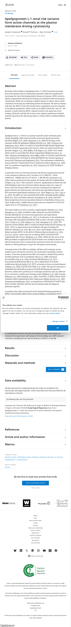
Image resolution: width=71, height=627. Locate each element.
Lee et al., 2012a (11, 234)
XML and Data (35, 543)
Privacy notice (36, 488)
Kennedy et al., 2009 (29, 276)
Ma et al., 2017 (32, 262)
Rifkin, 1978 (32, 150)
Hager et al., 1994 (20, 140)
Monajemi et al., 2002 (13, 212)
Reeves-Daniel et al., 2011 (53, 232)
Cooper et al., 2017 (13, 182)
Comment (49, 58)
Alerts (35, 523)
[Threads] (50, 551)
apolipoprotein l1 (11, 460)
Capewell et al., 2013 (29, 165)
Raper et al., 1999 (45, 150)
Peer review (42, 75)
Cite (25, 57)
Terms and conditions (35, 528)
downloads (20, 65)
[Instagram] (38, 551)
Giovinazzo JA (10, 405)
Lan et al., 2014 (22, 259)
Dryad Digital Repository (37, 408)
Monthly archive (35, 535)
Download (12, 57)
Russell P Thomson (30, 32)
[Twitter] (26, 551)
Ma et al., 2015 (34, 229)
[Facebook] (55, 551)
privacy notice (54, 313)
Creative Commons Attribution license (42, 615)
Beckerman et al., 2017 (48, 259)
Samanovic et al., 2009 (36, 140)
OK (58, 328)
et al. (56, 32)
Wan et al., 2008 (41, 257)
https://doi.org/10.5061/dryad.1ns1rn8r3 (19, 416)
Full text (14, 75)
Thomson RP (21, 405)
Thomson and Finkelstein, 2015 (22, 155)
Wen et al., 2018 (39, 267)
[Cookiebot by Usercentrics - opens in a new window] (60, 297)
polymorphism (23, 460)
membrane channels (46, 457)
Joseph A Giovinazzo (13, 32)
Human (7, 467)
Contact (35, 525)
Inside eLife (35, 533)
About (35, 515)
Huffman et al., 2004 (50, 274)
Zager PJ (40, 405)
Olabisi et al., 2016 (32, 222)
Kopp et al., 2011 (52, 192)
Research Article (10, 11)
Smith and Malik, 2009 (14, 138)
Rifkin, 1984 (39, 155)
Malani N (47, 405)
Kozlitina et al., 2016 (34, 237)
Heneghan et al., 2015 (48, 222)
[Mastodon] (32, 551)
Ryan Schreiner (45, 32)
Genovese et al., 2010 (36, 192)
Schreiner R (17, 408)
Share (36, 57)
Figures (27, 75)
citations (31, 65)
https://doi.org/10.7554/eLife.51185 (28, 36)
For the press (35, 538)
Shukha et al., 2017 (29, 217)
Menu (60, 5)
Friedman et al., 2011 (28, 205)
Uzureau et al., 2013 (46, 165)
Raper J (9, 408)
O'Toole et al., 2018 (17, 222)
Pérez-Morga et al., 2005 (55, 163)
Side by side (55, 75)
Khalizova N (31, 405)
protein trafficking (32, 457)
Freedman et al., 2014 (43, 197)
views (9, 65)
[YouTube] (44, 551)
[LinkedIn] (21, 551)
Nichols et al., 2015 (55, 210)
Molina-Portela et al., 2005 (40, 143)
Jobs (35, 518)
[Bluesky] (15, 551)
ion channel (58, 457)
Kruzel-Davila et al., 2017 (25, 264)
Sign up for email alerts (35, 483)
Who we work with (35, 520)
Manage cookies (59, 321)
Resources (35, 540)
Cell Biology (9, 13)
